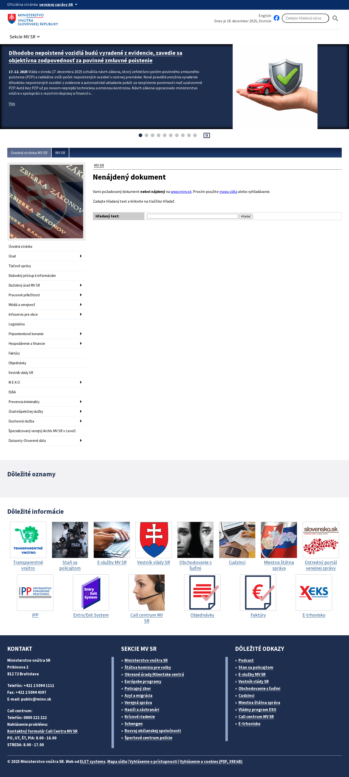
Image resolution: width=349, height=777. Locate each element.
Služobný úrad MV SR (24, 285)
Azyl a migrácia (138, 695)
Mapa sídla (117, 761)
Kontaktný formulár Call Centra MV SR (42, 731)
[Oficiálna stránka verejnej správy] (59, 4)
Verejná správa (138, 702)
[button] (25, 35)
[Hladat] (335, 18)
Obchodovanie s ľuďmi (259, 688)
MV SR (60, 152)
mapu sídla (228, 191)
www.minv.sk (181, 191)
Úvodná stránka (20, 246)
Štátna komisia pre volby (148, 667)
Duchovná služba (21, 421)
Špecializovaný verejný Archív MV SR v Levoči (42, 431)
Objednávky (17, 363)
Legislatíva (16, 324)
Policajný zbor (138, 688)
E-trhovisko (249, 723)
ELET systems (92, 761)
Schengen (134, 723)
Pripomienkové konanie (26, 333)
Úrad (12, 256)
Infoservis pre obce (23, 314)
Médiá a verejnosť (21, 304)
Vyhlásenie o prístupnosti (153, 761)
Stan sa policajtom (255, 667)
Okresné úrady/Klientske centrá (154, 674)
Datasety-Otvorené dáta (27, 440)
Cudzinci (246, 695)
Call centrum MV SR (256, 716)
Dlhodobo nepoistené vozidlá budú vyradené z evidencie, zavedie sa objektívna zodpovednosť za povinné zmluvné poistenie (95, 56)
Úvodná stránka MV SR (29, 152)
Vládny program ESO (257, 709)
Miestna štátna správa (259, 702)
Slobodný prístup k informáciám (32, 275)
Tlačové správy (19, 266)
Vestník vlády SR (20, 372)
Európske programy (143, 681)
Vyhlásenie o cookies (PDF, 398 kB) (211, 761)
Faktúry (14, 353)
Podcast (246, 660)
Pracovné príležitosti (24, 295)
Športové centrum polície (148, 737)
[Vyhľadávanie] (305, 18)
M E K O (14, 382)
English (265, 15)
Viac (12, 103)
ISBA (12, 392)
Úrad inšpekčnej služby (25, 411)
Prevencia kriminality (24, 401)
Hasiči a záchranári (142, 709)
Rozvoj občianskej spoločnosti (153, 730)
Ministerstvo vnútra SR (146, 660)
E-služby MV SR (252, 674)
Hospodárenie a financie (26, 343)
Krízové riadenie (140, 716)
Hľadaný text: (107, 216)
